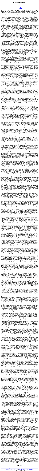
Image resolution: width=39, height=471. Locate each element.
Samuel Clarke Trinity (5, 468)
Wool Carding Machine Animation (26, 469)
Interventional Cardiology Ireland (17, 468)
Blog (21, 7)
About (21, 5)
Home (21, 4)
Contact (20, 8)
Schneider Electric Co (13, 469)
